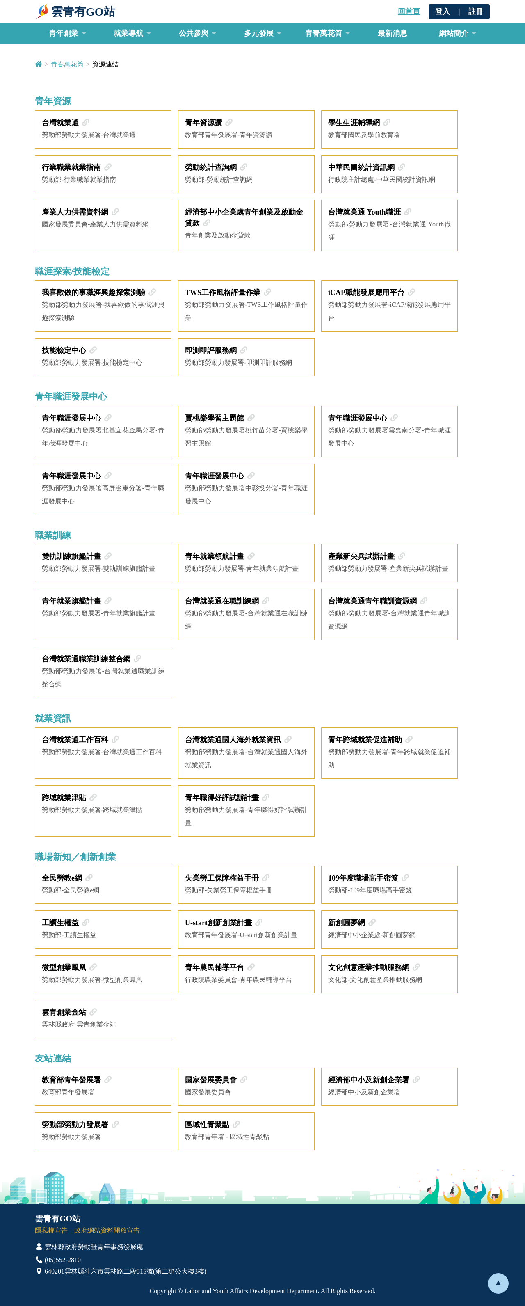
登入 (442, 11)
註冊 (475, 11)
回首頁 (409, 11)
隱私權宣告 (51, 1230)
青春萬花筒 (67, 64)
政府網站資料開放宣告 (107, 1230)
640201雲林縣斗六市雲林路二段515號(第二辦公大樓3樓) (121, 1271)
